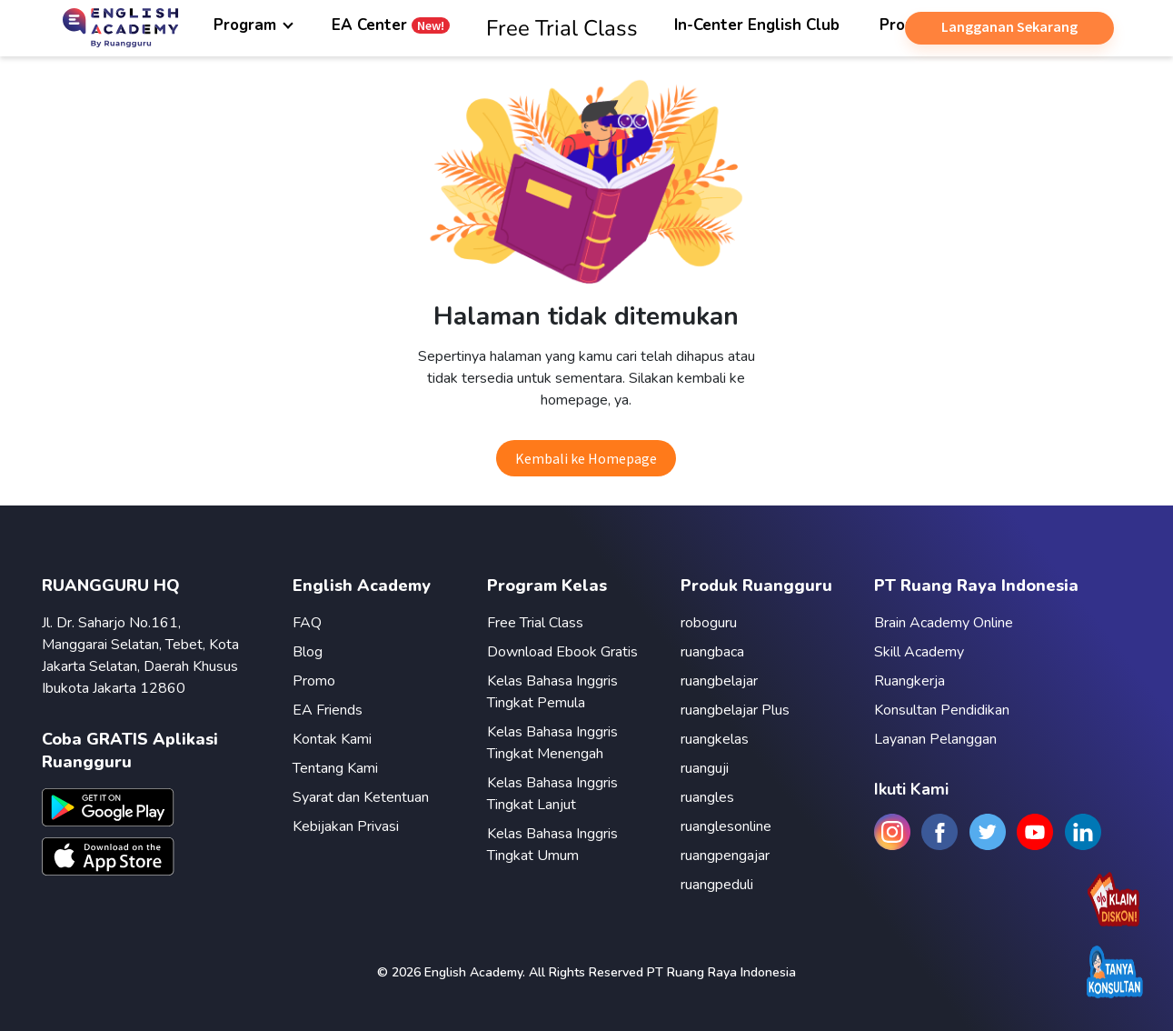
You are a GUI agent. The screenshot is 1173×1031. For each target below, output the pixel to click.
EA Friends (328, 710)
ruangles (707, 797)
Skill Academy (919, 652)
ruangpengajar (725, 856)
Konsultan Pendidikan (941, 710)
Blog (308, 652)
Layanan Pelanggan (935, 739)
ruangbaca (712, 652)
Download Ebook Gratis (562, 652)
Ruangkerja (909, 681)
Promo (314, 681)
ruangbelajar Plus (735, 710)
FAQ (307, 623)
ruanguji (705, 768)
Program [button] (247, 25)
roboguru (709, 623)
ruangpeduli (717, 885)
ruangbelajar (719, 681)
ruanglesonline (726, 826)
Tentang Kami (335, 768)
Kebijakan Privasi (346, 826)
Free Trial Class (535, 623)
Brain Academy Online (943, 623)
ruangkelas (715, 739)
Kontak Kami (332, 739)
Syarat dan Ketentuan (361, 797)
